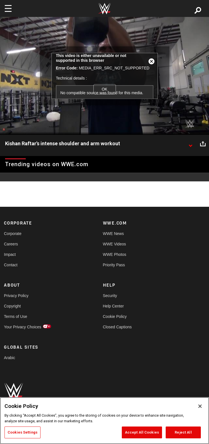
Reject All (183, 432)
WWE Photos (114, 254)
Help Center (113, 306)
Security (110, 295)
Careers (11, 244)
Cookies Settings (22, 432)
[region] (104, 420)
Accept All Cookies (142, 432)
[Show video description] (190, 144)
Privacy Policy (16, 295)
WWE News (113, 233)
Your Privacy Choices (22, 327)
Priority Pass (114, 265)
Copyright (12, 306)
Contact (10, 265)
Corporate (12, 233)
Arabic (9, 357)
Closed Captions (117, 327)
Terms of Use (15, 316)
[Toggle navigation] (8, 8)
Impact (10, 254)
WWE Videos (114, 244)
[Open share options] (203, 144)
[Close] (200, 406)
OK (104, 89)
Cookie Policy (115, 316)
